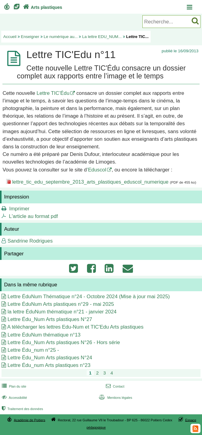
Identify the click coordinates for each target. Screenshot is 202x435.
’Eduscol (96, 170)
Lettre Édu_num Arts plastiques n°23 (49, 365)
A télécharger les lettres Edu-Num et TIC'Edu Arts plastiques (75, 327)
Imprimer (19, 209)
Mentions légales (114, 397)
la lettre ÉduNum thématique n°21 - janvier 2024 (62, 312)
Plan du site (13, 386)
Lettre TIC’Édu (53, 93)
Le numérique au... (61, 36)
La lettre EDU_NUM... (102, 36)
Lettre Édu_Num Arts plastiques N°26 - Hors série (64, 342)
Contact (114, 386)
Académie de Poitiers (29, 420)
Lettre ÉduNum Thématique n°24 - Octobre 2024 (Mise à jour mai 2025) (89, 296)
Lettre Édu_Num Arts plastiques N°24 (50, 358)
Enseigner (30, 36)
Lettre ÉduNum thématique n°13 (44, 335)
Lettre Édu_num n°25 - (33, 350)
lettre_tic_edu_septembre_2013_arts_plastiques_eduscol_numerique (90, 182)
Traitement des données (22, 409)
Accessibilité (14, 397)
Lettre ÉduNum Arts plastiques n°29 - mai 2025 (61, 304)
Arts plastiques (42, 7)
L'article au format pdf (33, 216)
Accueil (9, 36)
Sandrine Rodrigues (30, 241)
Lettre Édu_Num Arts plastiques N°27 (50, 319)
